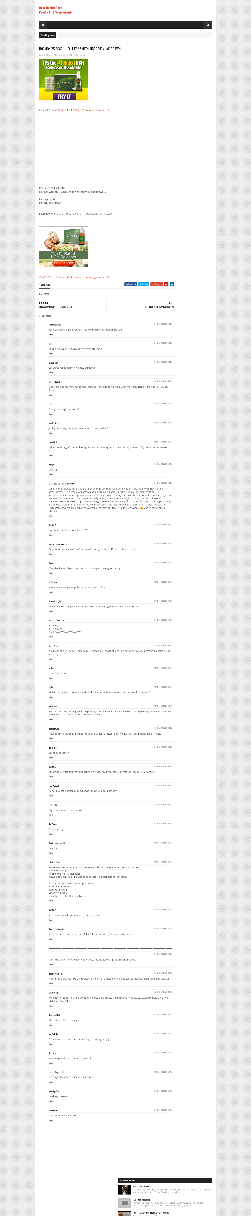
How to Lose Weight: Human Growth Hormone (193, 87)
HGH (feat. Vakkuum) (183, 70)
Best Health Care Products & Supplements (56, 9)
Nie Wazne (53, 834)
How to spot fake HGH (183, 54)
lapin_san (52, 690)
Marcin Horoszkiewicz (58, 547)
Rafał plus (53, 754)
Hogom (101, 1212)
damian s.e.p (54, 732)
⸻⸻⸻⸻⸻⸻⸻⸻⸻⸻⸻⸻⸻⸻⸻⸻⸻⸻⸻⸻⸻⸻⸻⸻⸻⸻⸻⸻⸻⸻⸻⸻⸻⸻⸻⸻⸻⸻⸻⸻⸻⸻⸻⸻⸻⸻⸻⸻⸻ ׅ (97, 962)
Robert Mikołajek (56, 986)
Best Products (168, 272)
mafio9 (51, 671)
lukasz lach (53, 363)
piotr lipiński (54, 1107)
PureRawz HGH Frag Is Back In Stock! (190, 203)
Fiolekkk (52, 404)
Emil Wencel (54, 795)
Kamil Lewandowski (57, 853)
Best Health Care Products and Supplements (67, 1212)
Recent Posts (173, 240)
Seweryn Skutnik (55, 1031)
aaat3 (51, 343)
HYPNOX (52, 773)
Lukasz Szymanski (56, 1088)
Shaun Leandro (55, 324)
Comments (199, 240)
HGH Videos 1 (167, 283)
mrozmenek (53, 710)
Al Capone (53, 585)
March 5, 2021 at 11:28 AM (143, 324)
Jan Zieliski (53, 1050)
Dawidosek (53, 1126)
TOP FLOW (53, 814)
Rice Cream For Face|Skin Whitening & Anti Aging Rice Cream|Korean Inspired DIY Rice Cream (192, 108)
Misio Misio (53, 649)
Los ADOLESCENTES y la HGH (186, 125)
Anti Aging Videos (169, 266)
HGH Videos (79, 55)
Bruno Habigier (55, 605)
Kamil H (52, 566)
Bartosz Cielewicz (56, 624)
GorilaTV (52, 528)
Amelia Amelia (54, 423)
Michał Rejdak (54, 382)
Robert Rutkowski (56, 939)
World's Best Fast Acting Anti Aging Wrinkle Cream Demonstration (192, 184)
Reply (51, 334)
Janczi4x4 (53, 442)
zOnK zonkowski (55, 872)
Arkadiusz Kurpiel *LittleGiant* (62, 483)
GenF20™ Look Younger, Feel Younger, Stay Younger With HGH (74, 110)
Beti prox (52, 1069)
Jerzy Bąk (53, 464)
